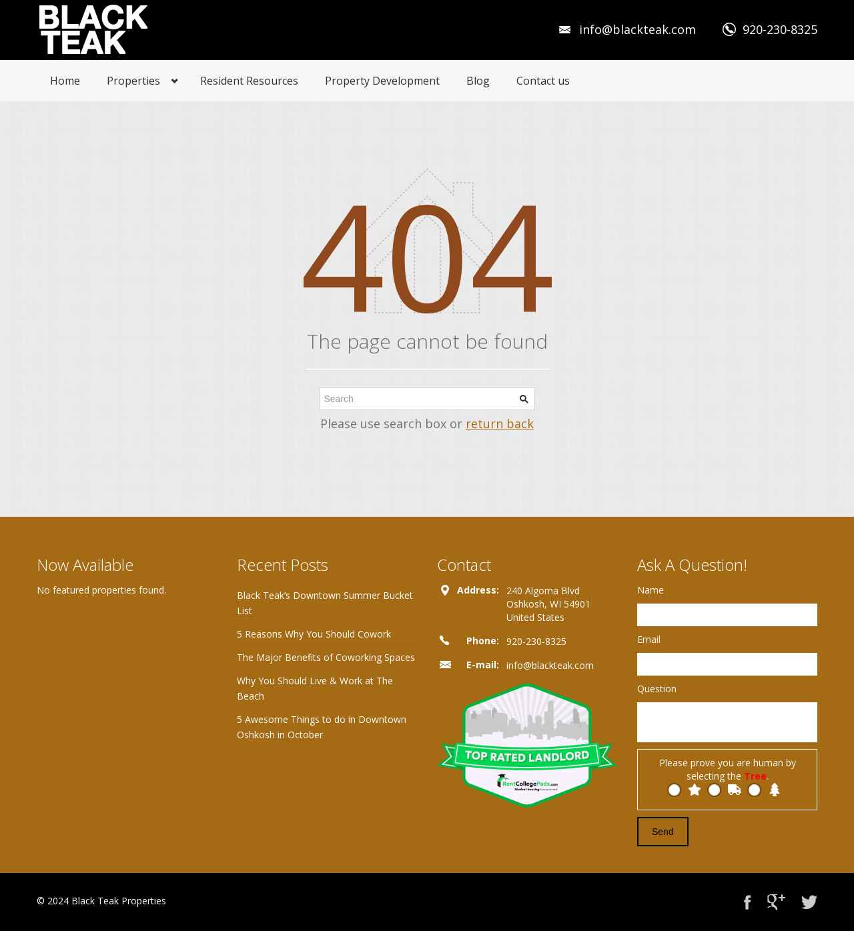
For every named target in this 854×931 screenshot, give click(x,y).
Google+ (776, 902)
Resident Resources (249, 80)
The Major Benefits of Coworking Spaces (326, 657)
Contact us (543, 80)
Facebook (747, 902)
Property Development (382, 80)
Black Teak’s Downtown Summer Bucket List (325, 603)
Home (65, 80)
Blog (478, 80)
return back (500, 423)
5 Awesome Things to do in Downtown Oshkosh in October (321, 727)
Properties (133, 80)
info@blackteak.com (637, 29)
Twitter (809, 902)
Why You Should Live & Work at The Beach (315, 688)
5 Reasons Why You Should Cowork (314, 634)
